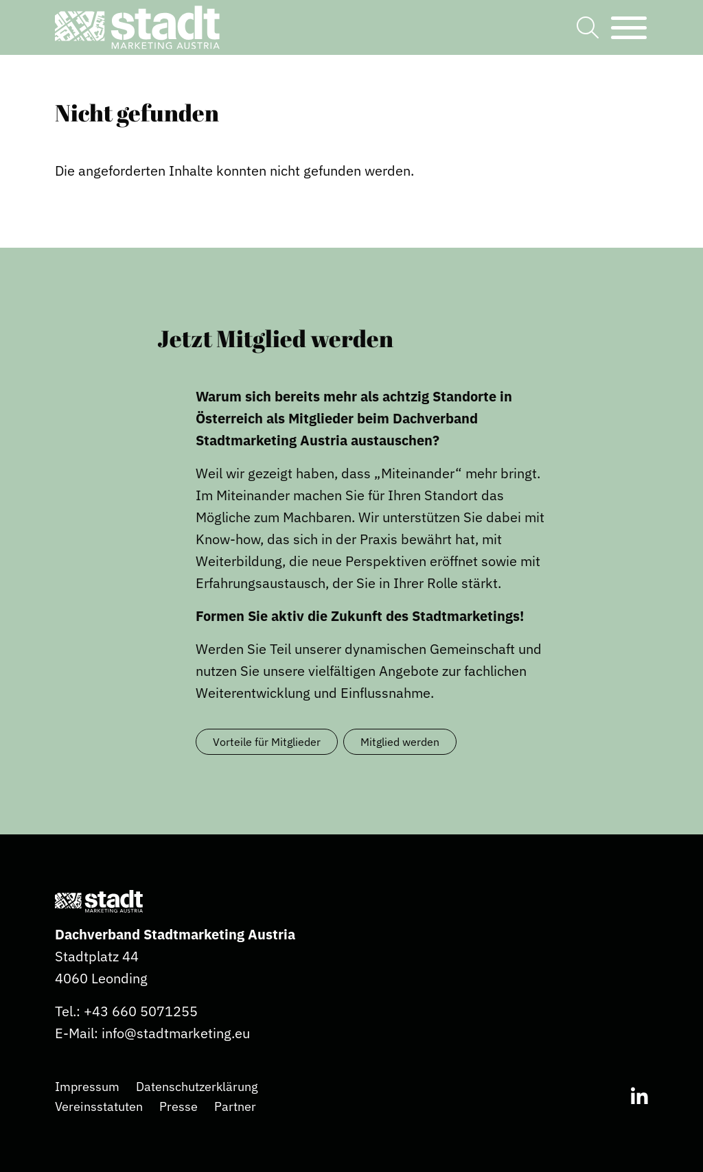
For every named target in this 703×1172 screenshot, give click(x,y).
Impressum (87, 1086)
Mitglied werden (399, 742)
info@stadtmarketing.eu (176, 1033)
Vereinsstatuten (99, 1106)
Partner (235, 1106)
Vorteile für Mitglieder (267, 742)
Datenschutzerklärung (197, 1086)
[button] (137, 27)
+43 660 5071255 (141, 1011)
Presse (178, 1106)
